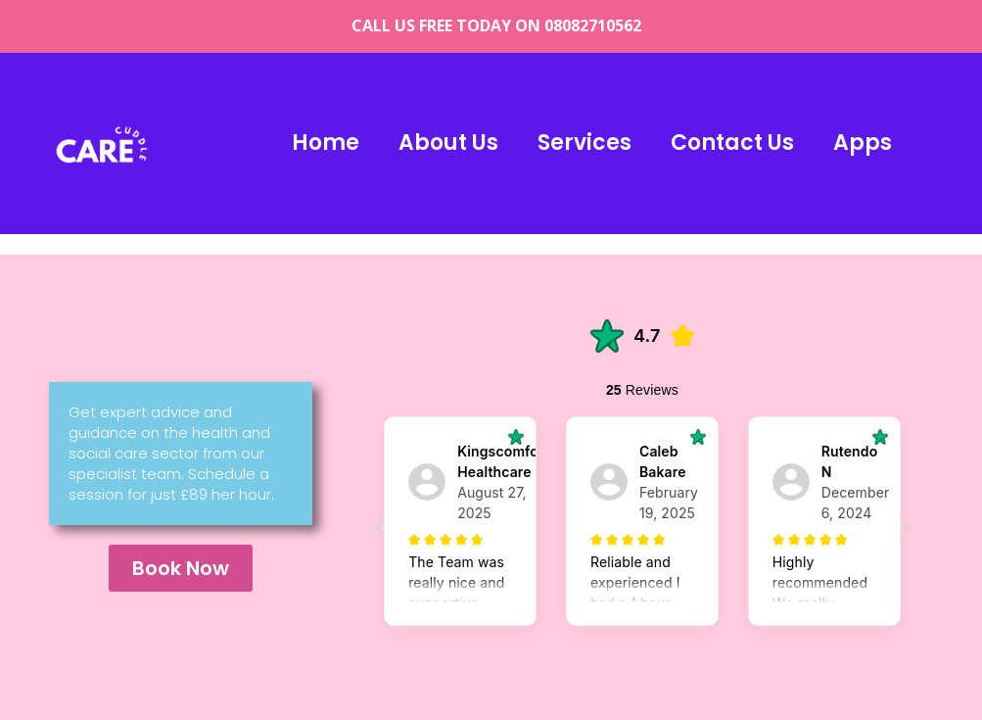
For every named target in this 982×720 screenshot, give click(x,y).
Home (325, 142)
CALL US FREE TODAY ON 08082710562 (496, 25)
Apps (862, 142)
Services (584, 142)
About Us (448, 142)
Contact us (732, 142)
